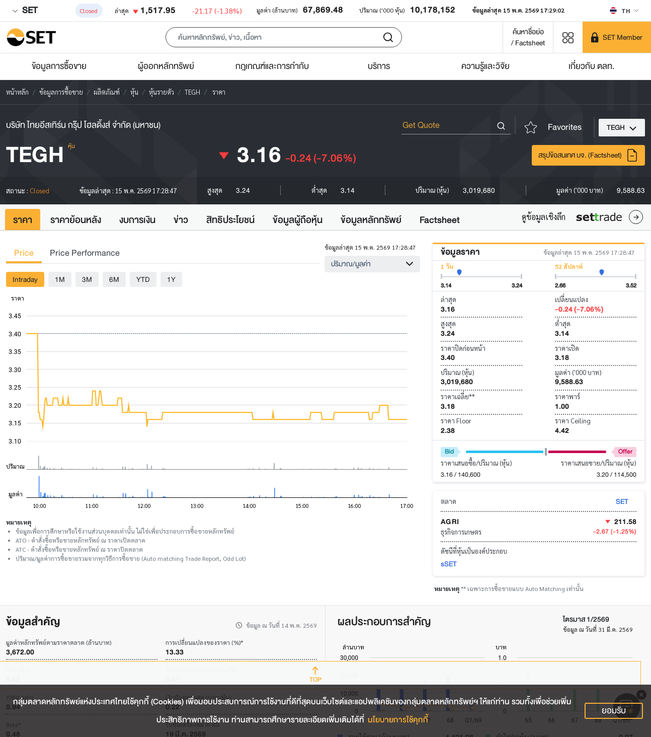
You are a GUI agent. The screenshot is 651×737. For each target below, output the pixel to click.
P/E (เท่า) (17, 670)
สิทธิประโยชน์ (230, 220)
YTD (143, 279)
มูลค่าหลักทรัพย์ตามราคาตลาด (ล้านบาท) (58, 642)
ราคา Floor (456, 420)
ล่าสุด (448, 299)
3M (87, 279)
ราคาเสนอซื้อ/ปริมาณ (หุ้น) (476, 463)
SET (24, 10)
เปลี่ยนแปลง (571, 299)
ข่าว (181, 220)
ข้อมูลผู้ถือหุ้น (297, 220)
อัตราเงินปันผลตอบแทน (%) (201, 670)
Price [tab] (24, 253)
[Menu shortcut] (568, 37)
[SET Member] (617, 37)
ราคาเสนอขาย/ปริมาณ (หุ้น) (598, 463)
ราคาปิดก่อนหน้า (463, 348)
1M (60, 279)
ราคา (22, 220)
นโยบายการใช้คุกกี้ (398, 719)
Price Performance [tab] (85, 253)
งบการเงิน (137, 220)
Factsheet (440, 220)
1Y (171, 279)
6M (114, 279)
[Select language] (624, 10)
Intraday (25, 279)
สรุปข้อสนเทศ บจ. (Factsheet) (588, 155)
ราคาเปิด (567, 348)
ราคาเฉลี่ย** (458, 396)
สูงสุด (448, 323)
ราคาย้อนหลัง (75, 220)
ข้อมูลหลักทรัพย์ (371, 220)
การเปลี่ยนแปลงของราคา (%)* (204, 642)
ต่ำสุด (563, 323)
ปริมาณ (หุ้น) (457, 372)
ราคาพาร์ (567, 396)
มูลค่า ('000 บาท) (578, 372)
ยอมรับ (614, 710)
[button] (284, 37)
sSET (449, 564)
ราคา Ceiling (573, 420)
